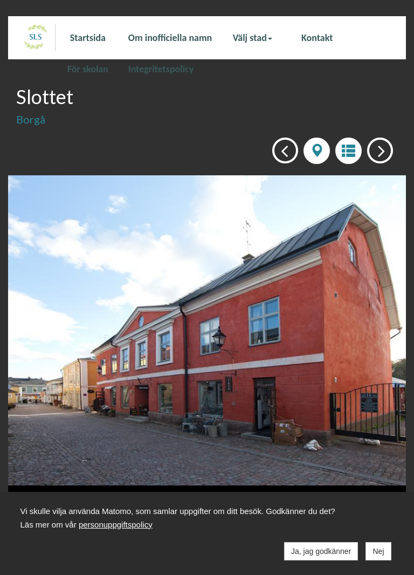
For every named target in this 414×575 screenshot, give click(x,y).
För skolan (87, 68)
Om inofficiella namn (170, 38)
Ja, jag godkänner (321, 551)
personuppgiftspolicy (116, 524)
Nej (378, 551)
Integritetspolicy (161, 68)
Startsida (88, 38)
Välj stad (252, 38)
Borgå (30, 119)
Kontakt (317, 38)
